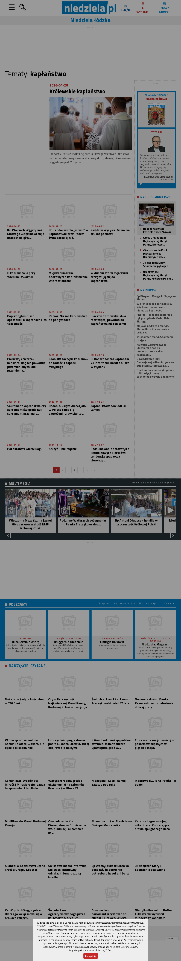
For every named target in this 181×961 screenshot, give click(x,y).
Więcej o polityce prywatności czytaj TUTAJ (90, 950)
